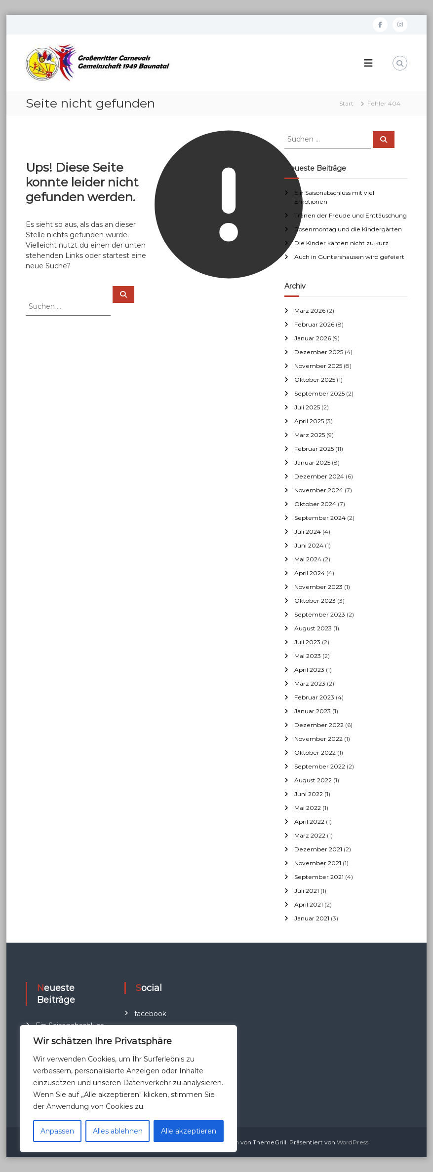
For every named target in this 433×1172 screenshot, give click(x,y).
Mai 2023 (307, 655)
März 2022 (309, 835)
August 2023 (313, 628)
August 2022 (313, 780)
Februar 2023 (314, 697)
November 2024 (318, 490)
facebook (150, 1013)
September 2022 (319, 766)
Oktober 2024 (315, 504)
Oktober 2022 (315, 752)
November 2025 (318, 365)
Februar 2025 (314, 448)
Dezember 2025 (318, 352)
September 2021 (319, 876)
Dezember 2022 (319, 725)
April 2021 (308, 904)
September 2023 (319, 614)
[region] (128, 1088)
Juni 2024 (308, 545)
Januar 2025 (312, 462)
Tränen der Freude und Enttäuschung (350, 215)
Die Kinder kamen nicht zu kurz (341, 243)
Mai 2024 (307, 559)
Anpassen (57, 1131)
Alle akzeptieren (188, 1131)
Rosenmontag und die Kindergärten (348, 229)
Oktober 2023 (315, 600)
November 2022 (318, 738)
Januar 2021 (311, 918)
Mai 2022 (307, 807)
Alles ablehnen (118, 1131)
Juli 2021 (306, 890)
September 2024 (320, 517)
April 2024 (309, 573)
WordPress (352, 1142)
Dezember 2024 (319, 476)
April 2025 (309, 421)
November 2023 (318, 586)
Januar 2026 (312, 338)
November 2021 (317, 863)
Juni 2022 (308, 794)
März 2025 (309, 435)
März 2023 (309, 683)
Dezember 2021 (318, 849)
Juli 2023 (307, 642)
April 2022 (309, 821)
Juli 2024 (307, 531)
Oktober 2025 (314, 379)
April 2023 (309, 669)
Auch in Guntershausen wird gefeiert (349, 256)
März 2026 (309, 310)
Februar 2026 (314, 324)
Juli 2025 (307, 407)
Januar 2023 (312, 711)
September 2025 (319, 393)
